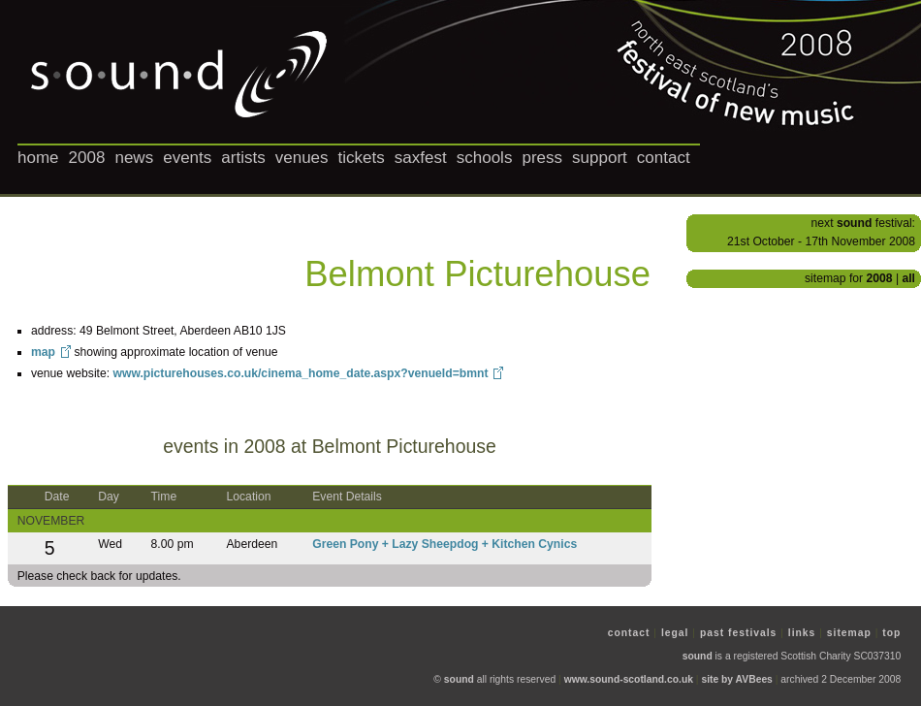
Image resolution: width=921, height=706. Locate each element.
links (802, 632)
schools (485, 157)
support (599, 157)
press (542, 157)
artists (243, 157)
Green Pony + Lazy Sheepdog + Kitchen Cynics (444, 544)
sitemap (849, 632)
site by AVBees (736, 679)
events (187, 157)
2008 (87, 157)
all (908, 278)
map (43, 352)
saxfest (421, 157)
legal (675, 632)
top (891, 632)
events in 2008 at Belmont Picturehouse (329, 446)
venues (302, 157)
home (38, 157)
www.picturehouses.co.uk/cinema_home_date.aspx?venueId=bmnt (300, 373)
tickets (361, 157)
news (133, 157)
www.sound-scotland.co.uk (628, 679)
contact (663, 157)
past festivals (738, 632)
